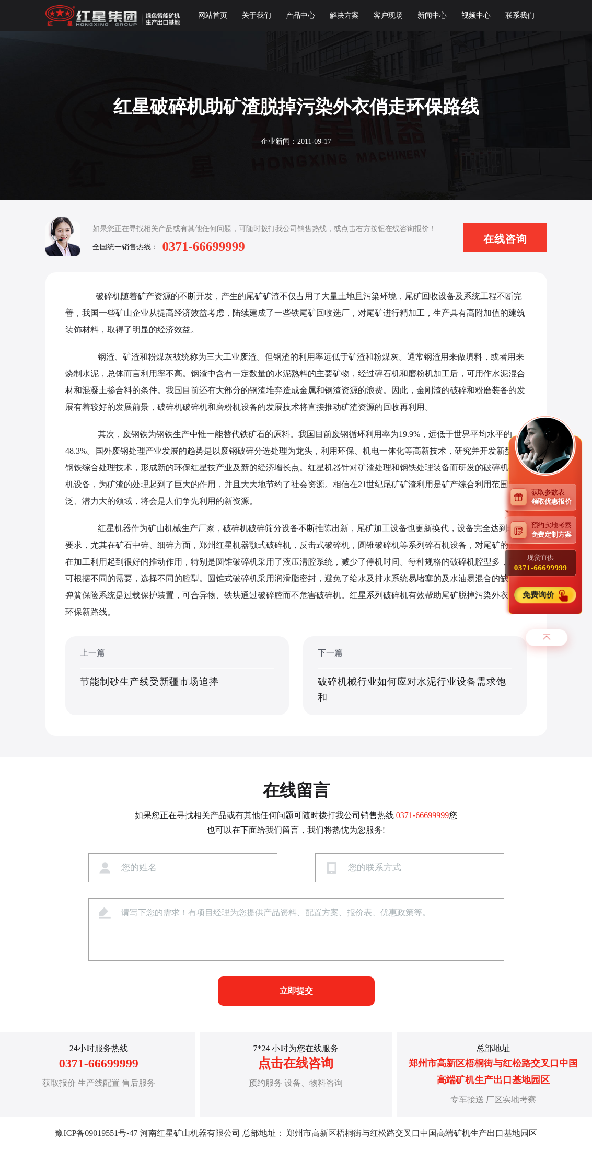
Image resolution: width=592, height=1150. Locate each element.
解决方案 (344, 15)
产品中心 (300, 15)
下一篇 (415, 676)
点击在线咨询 (295, 1063)
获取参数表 (553, 497)
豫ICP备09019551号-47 (96, 1133)
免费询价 (539, 595)
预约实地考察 (553, 530)
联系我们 (520, 15)
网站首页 (212, 15)
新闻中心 (432, 15)
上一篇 (177, 676)
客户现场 (388, 15)
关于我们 (256, 15)
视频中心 (476, 15)
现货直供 (540, 563)
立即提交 (296, 990)
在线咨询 (505, 239)
